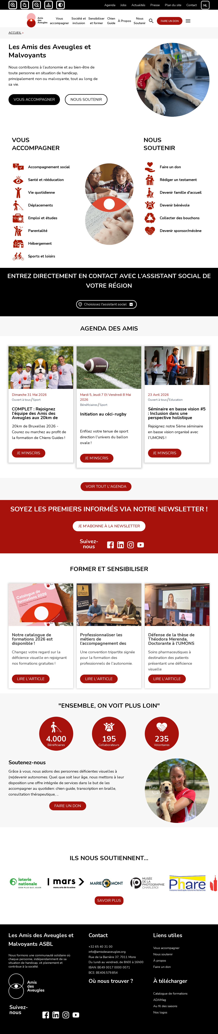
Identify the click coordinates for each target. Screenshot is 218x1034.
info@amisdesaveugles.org (107, 952)
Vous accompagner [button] (34, 99)
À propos (159, 961)
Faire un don (162, 967)
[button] (13, 5)
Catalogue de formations (170, 994)
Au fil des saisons (165, 1006)
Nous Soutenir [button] (86, 99)
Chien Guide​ (111, 20)
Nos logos (160, 1012)
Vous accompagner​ (59, 20)
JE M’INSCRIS (28, 453)
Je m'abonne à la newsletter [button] (109, 526)
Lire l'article (30, 679)
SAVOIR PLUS (109, 900)
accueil (15, 33)
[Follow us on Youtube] (140, 544)
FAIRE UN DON (170, 21)
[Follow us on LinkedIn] (120, 544)
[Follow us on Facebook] (110, 544)
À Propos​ (124, 21)
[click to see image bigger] (172, 80)
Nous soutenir (163, 954)
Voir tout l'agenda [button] (106, 486)
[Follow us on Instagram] (130, 544)
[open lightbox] (56, 727)
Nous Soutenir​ (140, 20)
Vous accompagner (166, 948)
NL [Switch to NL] (205, 5)
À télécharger (170, 981)
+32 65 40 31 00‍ (101, 947)
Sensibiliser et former (96, 20)
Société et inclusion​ (79, 20)
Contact (98, 935)
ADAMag (159, 1000)
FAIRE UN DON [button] (67, 805)
